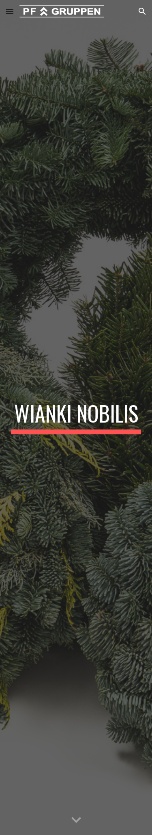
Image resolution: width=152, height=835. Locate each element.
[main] (76, 417)
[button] (9, 11)
